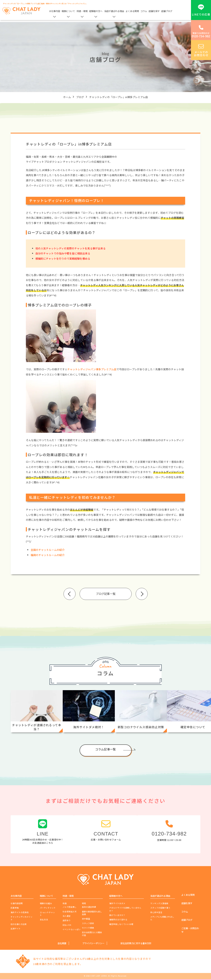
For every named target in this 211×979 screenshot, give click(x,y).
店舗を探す (154, 11)
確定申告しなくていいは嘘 (121, 924)
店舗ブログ (166, 11)
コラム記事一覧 (105, 749)
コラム (143, 11)
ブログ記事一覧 (105, 593)
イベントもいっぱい (72, 929)
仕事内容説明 (17, 903)
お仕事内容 (54, 11)
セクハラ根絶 (88, 927)
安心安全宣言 (156, 912)
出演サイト (16, 928)
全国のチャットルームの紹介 (48, 550)
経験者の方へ (95, 11)
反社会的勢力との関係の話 (92, 934)
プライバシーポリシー (93, 943)
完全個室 (86, 918)
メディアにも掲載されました (162, 918)
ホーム (67, 97)
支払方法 (44, 919)
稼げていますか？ (117, 915)
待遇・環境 (82, 11)
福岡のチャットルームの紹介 (48, 555)
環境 (84, 903)
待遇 (65, 903)
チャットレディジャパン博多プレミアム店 (91, 369)
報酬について (68, 11)
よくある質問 (132, 11)
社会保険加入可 (70, 911)
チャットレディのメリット (21, 918)
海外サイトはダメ (117, 903)
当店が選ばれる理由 (114, 11)
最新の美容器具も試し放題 (92, 913)
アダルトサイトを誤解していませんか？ (125, 909)
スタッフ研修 (88, 923)
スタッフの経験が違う (160, 907)
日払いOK (67, 925)
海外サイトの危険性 (20, 912)
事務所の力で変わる (118, 919)
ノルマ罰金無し (70, 907)
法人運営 (67, 916)
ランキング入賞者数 (159, 903)
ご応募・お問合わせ (190, 930)
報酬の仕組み (46, 903)
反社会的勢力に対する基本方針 (135, 943)
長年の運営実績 (89, 907)
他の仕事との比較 (19, 924)
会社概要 (62, 943)
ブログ (80, 97)
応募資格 (15, 907)
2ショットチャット (47, 914)
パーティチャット (48, 907)
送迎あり (67, 920)
